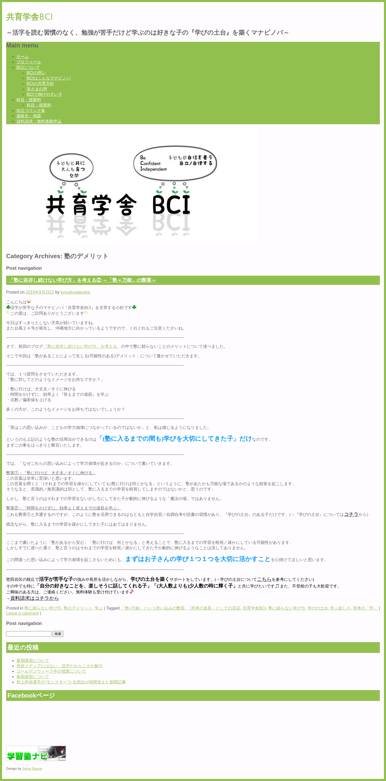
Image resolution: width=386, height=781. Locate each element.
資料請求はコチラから (34, 598)
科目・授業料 (28, 100)
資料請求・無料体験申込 (39, 121)
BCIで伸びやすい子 (44, 94)
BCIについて (28, 67)
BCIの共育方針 (40, 83)
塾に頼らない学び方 (42, 608)
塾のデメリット (78, 608)
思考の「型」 (365, 608)
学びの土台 (318, 608)
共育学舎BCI (29, 17)
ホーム (22, 56)
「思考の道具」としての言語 (213, 608)
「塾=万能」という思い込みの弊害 (153, 608)
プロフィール (28, 62)
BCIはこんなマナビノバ (49, 78)
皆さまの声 (37, 89)
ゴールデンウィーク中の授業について (51, 671)
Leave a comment (22, 613)
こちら (264, 579)
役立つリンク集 (30, 110)
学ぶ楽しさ (340, 608)
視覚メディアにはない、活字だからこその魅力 (59, 666)
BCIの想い (36, 73)
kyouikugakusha (75, 292)
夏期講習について (32, 660)
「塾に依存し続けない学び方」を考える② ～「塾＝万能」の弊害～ (82, 280)
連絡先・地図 (28, 116)
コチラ (351, 514)
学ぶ (99, 608)
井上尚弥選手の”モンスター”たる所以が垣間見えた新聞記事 (71, 682)
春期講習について (32, 676)
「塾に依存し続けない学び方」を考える (80, 346)
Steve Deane (32, 768)
